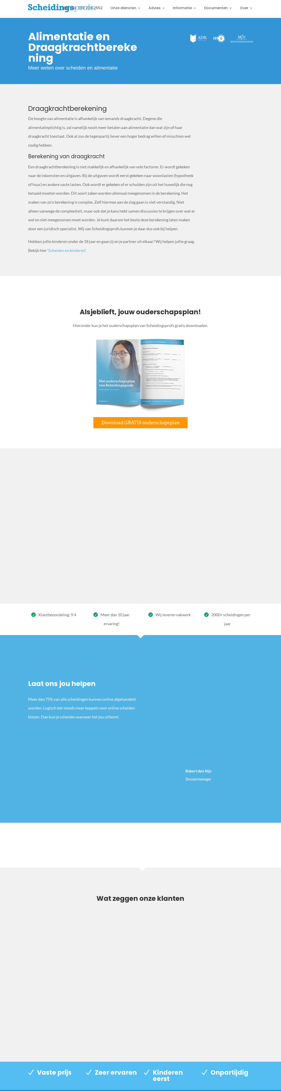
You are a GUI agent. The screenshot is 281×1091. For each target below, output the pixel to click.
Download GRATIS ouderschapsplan (140, 422)
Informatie (182, 8)
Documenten (216, 8)
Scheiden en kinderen (66, 250)
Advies (155, 8)
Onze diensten (123, 8)
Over (244, 8)
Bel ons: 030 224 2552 (83, 8)
